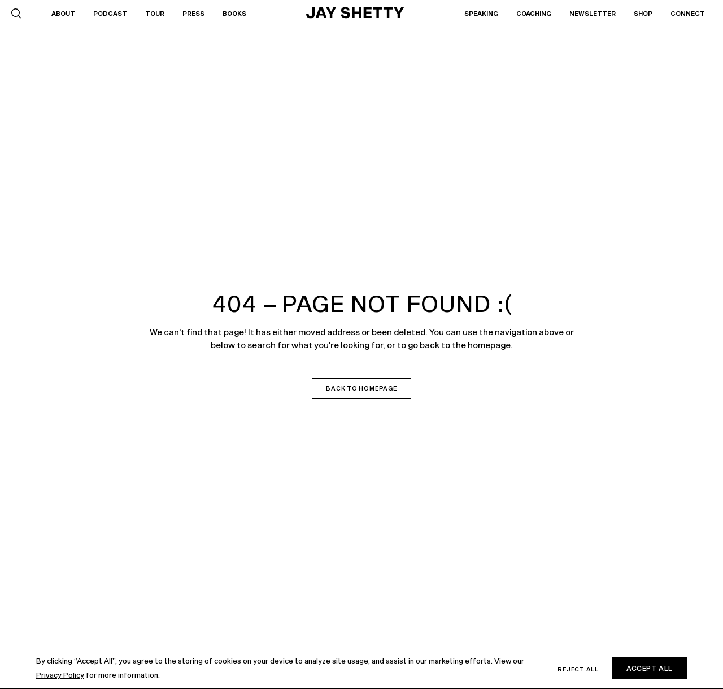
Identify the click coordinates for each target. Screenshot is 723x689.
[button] (16, 14)
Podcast (110, 13)
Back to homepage (361, 388)
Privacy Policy (60, 674)
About (63, 13)
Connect (687, 13)
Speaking (481, 13)
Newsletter (592, 13)
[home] (355, 13)
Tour (154, 13)
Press (193, 13)
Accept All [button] (649, 668)
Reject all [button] (578, 669)
